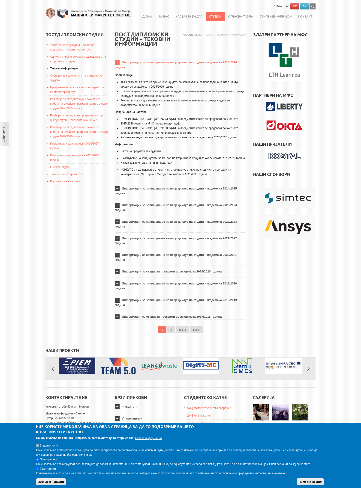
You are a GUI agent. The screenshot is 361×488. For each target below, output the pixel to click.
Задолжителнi (49, 448)
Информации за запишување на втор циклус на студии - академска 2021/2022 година (176, 241)
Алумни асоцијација (200, 423)
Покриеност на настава (65, 181)
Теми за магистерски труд (66, 174)
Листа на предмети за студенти (140, 151)
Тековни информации (64, 68)
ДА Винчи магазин (199, 415)
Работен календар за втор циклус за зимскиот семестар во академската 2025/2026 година (178, 137)
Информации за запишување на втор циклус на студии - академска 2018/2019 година (176, 302)
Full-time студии (60, 167)
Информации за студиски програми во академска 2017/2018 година (172, 316)
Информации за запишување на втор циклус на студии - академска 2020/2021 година (176, 257)
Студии (215, 16)
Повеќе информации (148, 441)
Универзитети (132, 418)
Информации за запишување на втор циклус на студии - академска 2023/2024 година (176, 207)
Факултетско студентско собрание (209, 408)
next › (182, 329)
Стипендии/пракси (275, 16)
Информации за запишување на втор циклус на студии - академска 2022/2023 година (176, 224)
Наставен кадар (188, 16)
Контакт (305, 16)
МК (295, 6)
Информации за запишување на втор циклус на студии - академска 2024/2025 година (176, 191)
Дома (147, 16)
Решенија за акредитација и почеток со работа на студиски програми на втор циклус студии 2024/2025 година (79, 104)
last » (196, 329)
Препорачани (48, 462)
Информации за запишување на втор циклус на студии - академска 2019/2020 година (176, 286)
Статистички (48, 471)
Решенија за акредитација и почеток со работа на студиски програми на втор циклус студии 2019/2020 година (79, 132)
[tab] (180, 65)
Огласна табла (240, 16)
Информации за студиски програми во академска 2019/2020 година (172, 271)
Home (208, 34)
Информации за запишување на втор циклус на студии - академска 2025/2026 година (176, 65)
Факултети (130, 406)
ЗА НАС (163, 16)
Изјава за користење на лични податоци (146, 162)
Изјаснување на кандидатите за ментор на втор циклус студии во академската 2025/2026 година (182, 158)
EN (304, 6)
